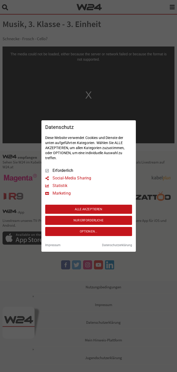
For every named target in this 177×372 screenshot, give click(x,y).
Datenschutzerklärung (117, 245)
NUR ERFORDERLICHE (88, 220)
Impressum (53, 245)
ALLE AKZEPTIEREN (89, 209)
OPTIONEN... (88, 231)
